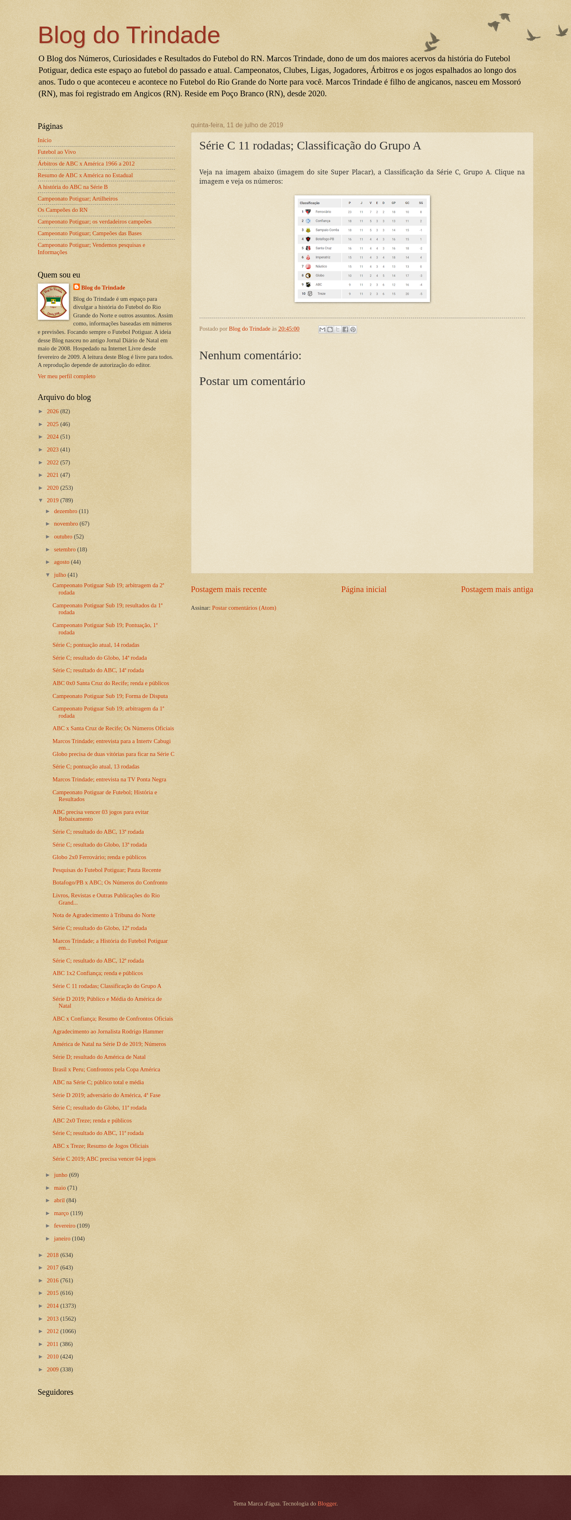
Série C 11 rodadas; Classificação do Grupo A (106, 986)
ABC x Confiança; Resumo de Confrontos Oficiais (112, 1018)
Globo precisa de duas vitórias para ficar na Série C (113, 754)
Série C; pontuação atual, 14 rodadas (95, 645)
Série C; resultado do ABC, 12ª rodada (98, 960)
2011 (53, 1344)
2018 (53, 1255)
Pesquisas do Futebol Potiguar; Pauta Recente (106, 870)
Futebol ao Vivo (57, 152)
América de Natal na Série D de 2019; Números (109, 1044)
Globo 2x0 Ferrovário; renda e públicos (99, 857)
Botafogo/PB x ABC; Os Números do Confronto (109, 882)
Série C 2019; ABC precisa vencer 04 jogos (104, 1159)
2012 (53, 1331)
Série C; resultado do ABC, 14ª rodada (98, 670)
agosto (62, 562)
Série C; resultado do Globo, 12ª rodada (99, 928)
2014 (53, 1306)
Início (45, 140)
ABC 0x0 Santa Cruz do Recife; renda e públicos (110, 683)
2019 (53, 500)
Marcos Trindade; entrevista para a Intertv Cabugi (111, 741)
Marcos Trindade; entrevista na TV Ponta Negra (109, 779)
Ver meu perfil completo (67, 376)
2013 (53, 1318)
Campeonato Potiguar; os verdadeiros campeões (95, 221)
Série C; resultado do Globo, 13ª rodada (99, 844)
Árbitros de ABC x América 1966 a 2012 (86, 163)
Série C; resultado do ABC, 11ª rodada (97, 1133)
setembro (65, 549)
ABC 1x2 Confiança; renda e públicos (97, 973)
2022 (53, 462)
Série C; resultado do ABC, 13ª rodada (98, 831)
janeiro (63, 1238)
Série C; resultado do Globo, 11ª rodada (99, 1107)
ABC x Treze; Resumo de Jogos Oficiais (100, 1146)
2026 (53, 411)
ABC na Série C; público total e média (98, 1082)
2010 (53, 1356)
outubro (64, 536)
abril (60, 1200)
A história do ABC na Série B (73, 187)
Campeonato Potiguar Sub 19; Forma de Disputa (110, 696)
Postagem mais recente (229, 589)
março (62, 1213)
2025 (53, 424)
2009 (53, 1369)
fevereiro (65, 1225)
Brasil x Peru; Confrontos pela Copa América (106, 1069)
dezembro (66, 511)
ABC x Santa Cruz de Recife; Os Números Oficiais (113, 728)
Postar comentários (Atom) (244, 608)
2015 (53, 1293)
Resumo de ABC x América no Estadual (85, 175)
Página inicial (364, 589)
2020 (53, 488)
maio (60, 1188)
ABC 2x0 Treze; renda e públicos (92, 1120)
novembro (66, 523)
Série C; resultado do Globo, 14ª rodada (99, 657)
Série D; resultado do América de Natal (98, 1057)
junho (61, 1175)
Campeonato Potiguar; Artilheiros (78, 198)
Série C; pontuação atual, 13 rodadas (95, 766)
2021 (53, 475)
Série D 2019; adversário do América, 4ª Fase (106, 1095)
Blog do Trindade (129, 34)
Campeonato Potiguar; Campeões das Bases (90, 233)
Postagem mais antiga (497, 589)
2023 (53, 449)
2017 (53, 1267)
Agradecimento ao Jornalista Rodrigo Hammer (108, 1031)
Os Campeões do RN (63, 210)
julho (61, 575)
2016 (53, 1280)
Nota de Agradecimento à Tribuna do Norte (103, 915)
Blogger (327, 1503)
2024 (53, 436)
